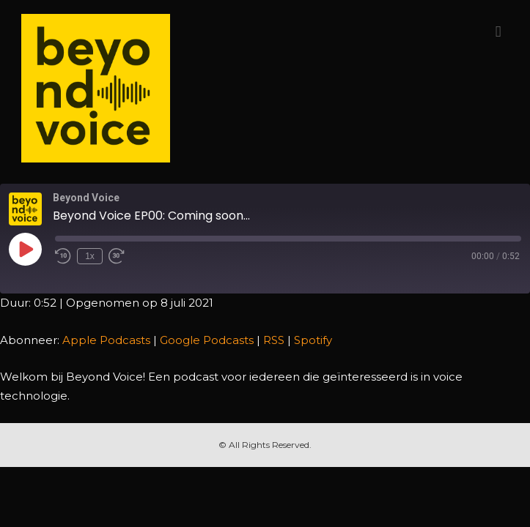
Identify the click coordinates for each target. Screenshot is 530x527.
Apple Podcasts (106, 340)
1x (90, 256)
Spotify (313, 340)
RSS (273, 340)
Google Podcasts (207, 340)
